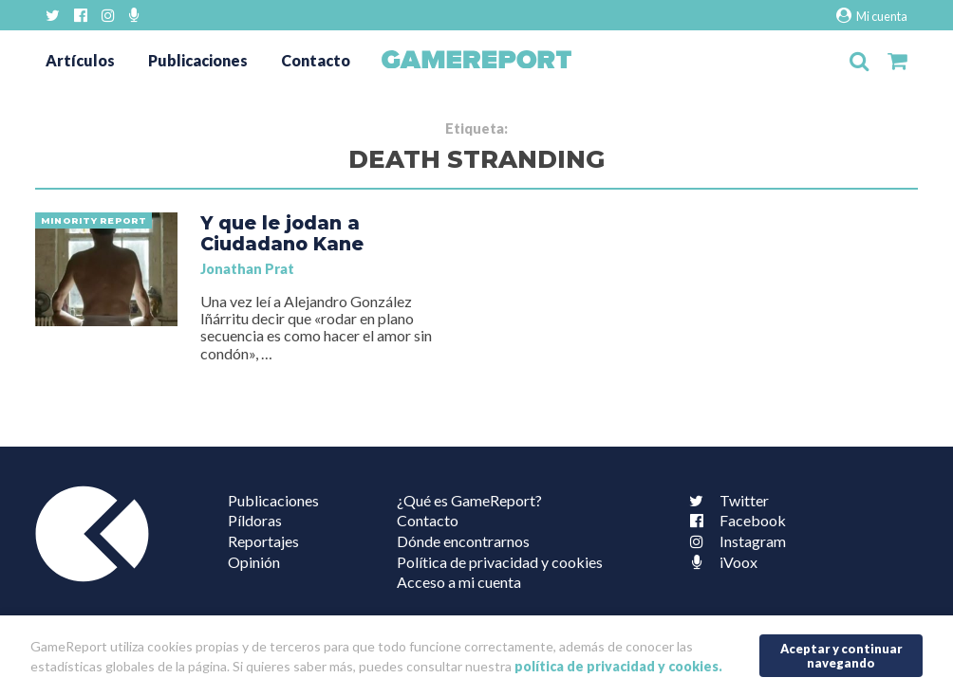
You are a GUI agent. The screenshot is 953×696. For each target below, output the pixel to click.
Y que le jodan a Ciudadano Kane (282, 233)
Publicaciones (198, 60)
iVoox (719, 562)
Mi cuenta (871, 16)
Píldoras (255, 520)
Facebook (734, 520)
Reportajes (263, 541)
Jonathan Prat (247, 269)
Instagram (734, 541)
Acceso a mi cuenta (459, 582)
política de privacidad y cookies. (618, 666)
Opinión (254, 562)
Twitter (725, 500)
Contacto (315, 60)
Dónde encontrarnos (463, 541)
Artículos (80, 60)
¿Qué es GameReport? (469, 500)
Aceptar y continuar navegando (841, 655)
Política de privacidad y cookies (500, 562)
